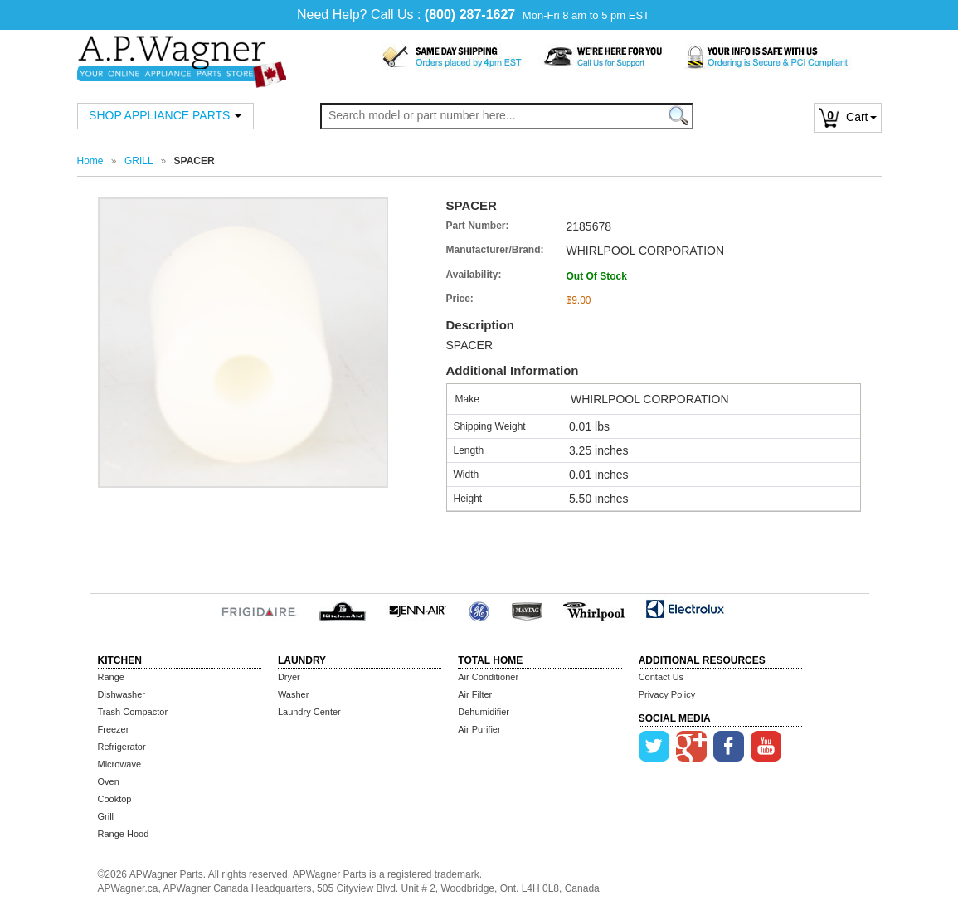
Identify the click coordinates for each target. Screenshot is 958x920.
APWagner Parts (330, 874)
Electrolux (685, 609)
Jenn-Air (417, 609)
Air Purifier (479, 729)
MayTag (526, 609)
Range (111, 677)
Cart (847, 117)
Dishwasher (121, 694)
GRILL (138, 161)
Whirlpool (594, 609)
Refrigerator (122, 747)
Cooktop (115, 799)
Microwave (120, 764)
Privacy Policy (667, 694)
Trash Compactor (133, 712)
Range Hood (123, 834)
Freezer (113, 729)
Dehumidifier (483, 712)
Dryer (289, 677)
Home (90, 161)
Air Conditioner (488, 677)
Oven (108, 781)
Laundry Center (309, 712)
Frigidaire (259, 609)
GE (479, 609)
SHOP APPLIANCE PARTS (165, 115)
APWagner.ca (128, 888)
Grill (106, 816)
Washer (293, 694)
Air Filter (475, 694)
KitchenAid (342, 609)
